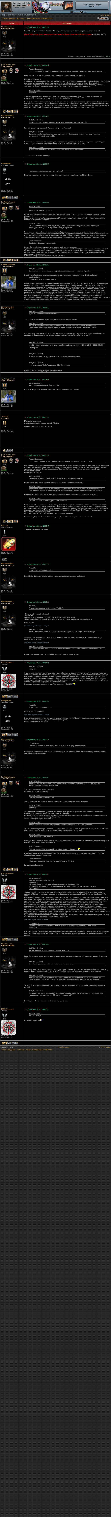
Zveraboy (4, 416)
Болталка (20, 18)
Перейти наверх (63, 1047)
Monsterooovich (7, 27)
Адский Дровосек (8, 264)
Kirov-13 (4, 525)
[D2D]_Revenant (7, 662)
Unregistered (6, 163)
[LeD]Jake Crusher (8, 65)
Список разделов (9, 18)
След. (109, 15)
